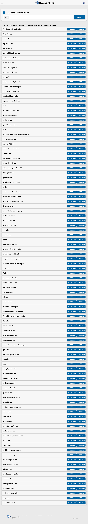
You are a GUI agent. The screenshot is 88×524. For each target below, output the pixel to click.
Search (79, 17)
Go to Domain (72, 29)
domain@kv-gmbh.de (27, 516)
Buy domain (81, 29)
